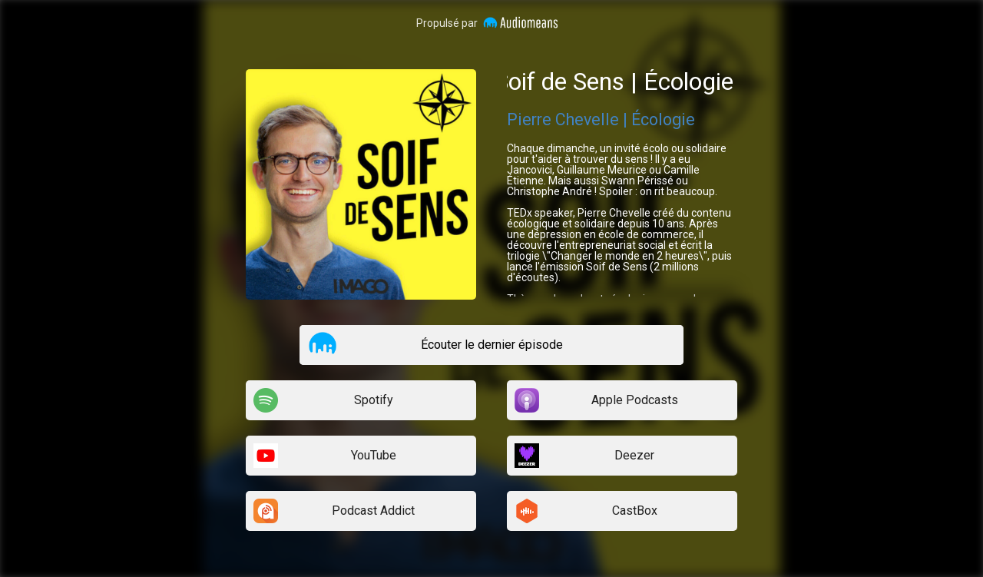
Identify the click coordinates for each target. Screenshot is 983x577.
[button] (322, 344)
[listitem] (491, 345)
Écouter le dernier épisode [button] (492, 344)
